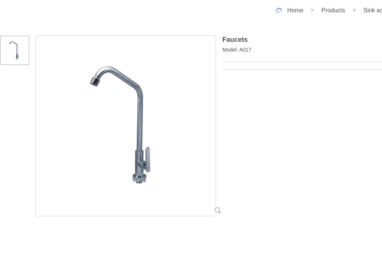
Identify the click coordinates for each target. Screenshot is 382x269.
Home (295, 10)
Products (333, 10)
